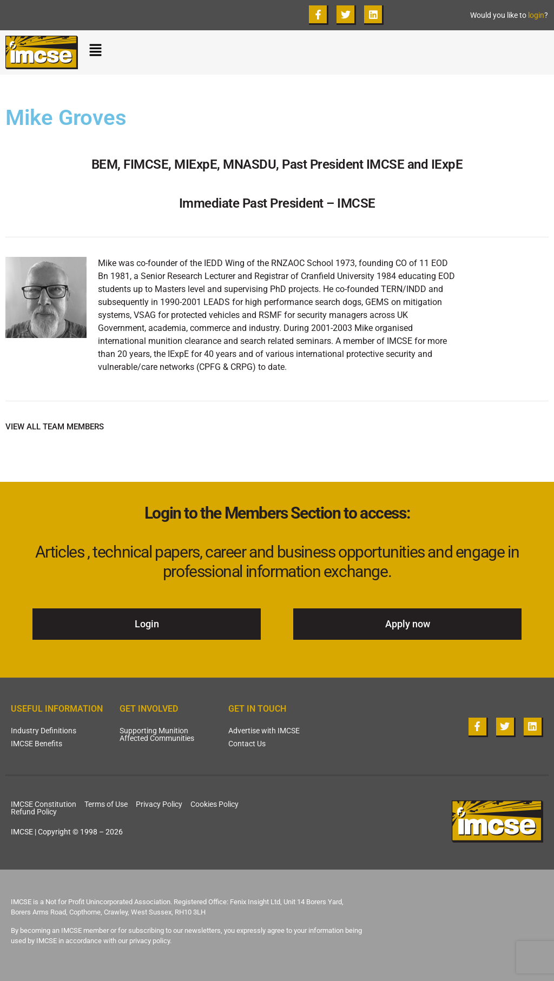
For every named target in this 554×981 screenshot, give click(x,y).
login (536, 15)
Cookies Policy (214, 804)
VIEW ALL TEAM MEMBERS (54, 427)
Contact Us (247, 743)
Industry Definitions (43, 730)
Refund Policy (34, 812)
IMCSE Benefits (36, 743)
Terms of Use (106, 804)
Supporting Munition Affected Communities (157, 734)
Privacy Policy (159, 804)
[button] (319, 52)
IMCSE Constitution (43, 804)
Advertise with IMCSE (264, 730)
